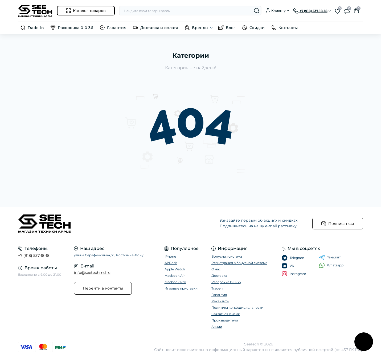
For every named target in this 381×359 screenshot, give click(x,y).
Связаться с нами (225, 314)
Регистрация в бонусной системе (239, 263)
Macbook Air (175, 276)
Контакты (288, 27)
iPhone (170, 256)
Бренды (200, 27)
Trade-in (36, 27)
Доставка (219, 276)
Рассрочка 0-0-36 (75, 27)
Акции (216, 327)
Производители (224, 320)
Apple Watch (175, 269)
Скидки (257, 27)
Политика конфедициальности (237, 308)
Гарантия (116, 27)
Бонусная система (226, 256)
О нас (216, 269)
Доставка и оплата (159, 27)
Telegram (330, 257)
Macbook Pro (175, 282)
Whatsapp (331, 265)
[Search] (256, 10)
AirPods (171, 263)
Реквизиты (220, 301)
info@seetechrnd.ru (92, 272)
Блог (230, 27)
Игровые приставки (181, 288)
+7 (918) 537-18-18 (34, 255)
